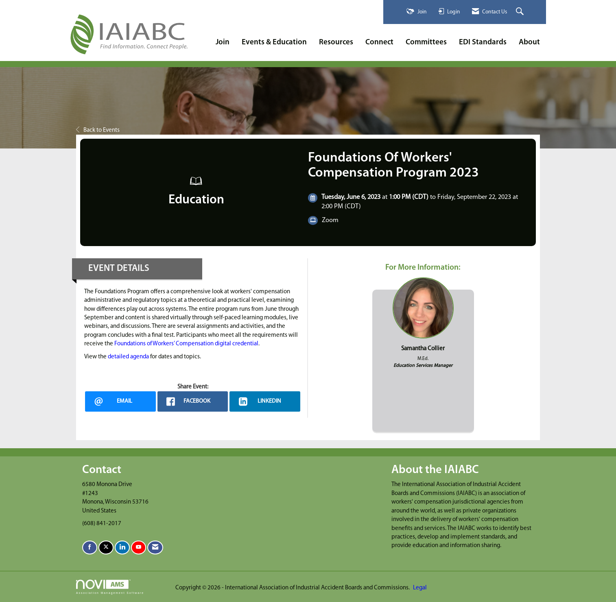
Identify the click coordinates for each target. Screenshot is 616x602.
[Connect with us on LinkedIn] (122, 548)
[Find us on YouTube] (138, 548)
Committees (426, 42)
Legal (420, 588)
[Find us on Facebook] (89, 548)
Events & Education (274, 42)
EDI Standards (483, 42)
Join (222, 42)
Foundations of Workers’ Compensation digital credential (186, 344)
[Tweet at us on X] (106, 548)
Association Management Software (110, 587)
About (529, 42)
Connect (379, 42)
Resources (336, 42)
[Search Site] (521, 12)
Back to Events (98, 130)
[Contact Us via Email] (155, 548)
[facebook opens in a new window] (192, 401)
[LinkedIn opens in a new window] (264, 401)
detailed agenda (128, 357)
